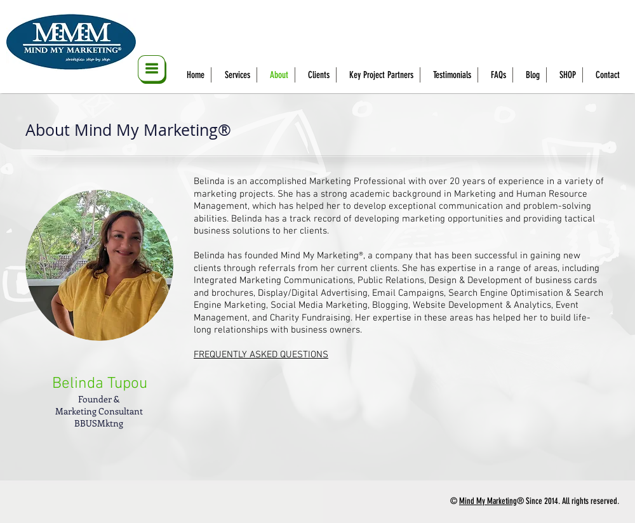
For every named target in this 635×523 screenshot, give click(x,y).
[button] (152, 69)
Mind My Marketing (488, 501)
